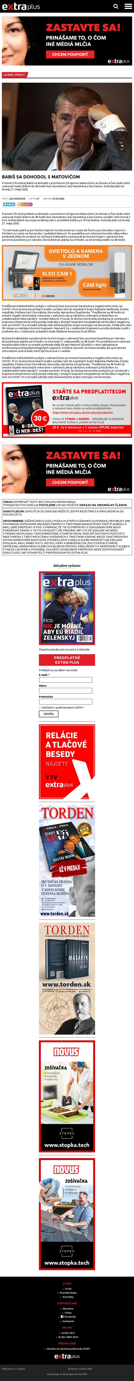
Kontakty (68, 1297)
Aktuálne (68, 1308)
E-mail (44, 674)
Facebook (70, 1316)
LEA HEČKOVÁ (17, 198)
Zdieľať (8, 204)
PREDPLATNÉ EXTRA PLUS (67, 659)
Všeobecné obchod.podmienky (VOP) (68, 1348)
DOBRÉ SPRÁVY (14, 74)
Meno (43, 685)
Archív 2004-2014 (68, 1337)
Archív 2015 (68, 1333)
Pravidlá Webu (68, 1292)
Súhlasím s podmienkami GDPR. (63, 707)
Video (68, 1312)
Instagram (68, 1321)
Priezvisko (46, 696)
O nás (68, 1288)
